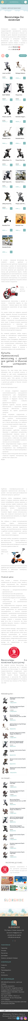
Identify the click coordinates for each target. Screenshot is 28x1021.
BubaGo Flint (6, 225)
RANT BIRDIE (6, 95)
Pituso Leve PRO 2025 (8, 116)
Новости (4, 965)
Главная (3, 8)
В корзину (11, 78)
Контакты (4, 975)
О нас (3, 972)
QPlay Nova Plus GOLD (9, 203)
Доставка (4, 955)
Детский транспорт (14, 8)
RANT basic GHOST (8, 182)
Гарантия (4, 948)
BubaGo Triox (19, 225)
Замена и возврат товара (9, 958)
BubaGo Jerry (6, 138)
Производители (6, 970)
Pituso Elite (19, 95)
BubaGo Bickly (6, 247)
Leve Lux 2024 (6, 73)
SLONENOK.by (14, 2)
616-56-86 (13, 49)
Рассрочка (4, 953)
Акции (3, 967)
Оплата (3, 950)
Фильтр (23, 55)
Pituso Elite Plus (20, 160)
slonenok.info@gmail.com (14, 933)
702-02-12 (13, 47)
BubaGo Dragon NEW (22, 116)
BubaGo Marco (20, 138)
